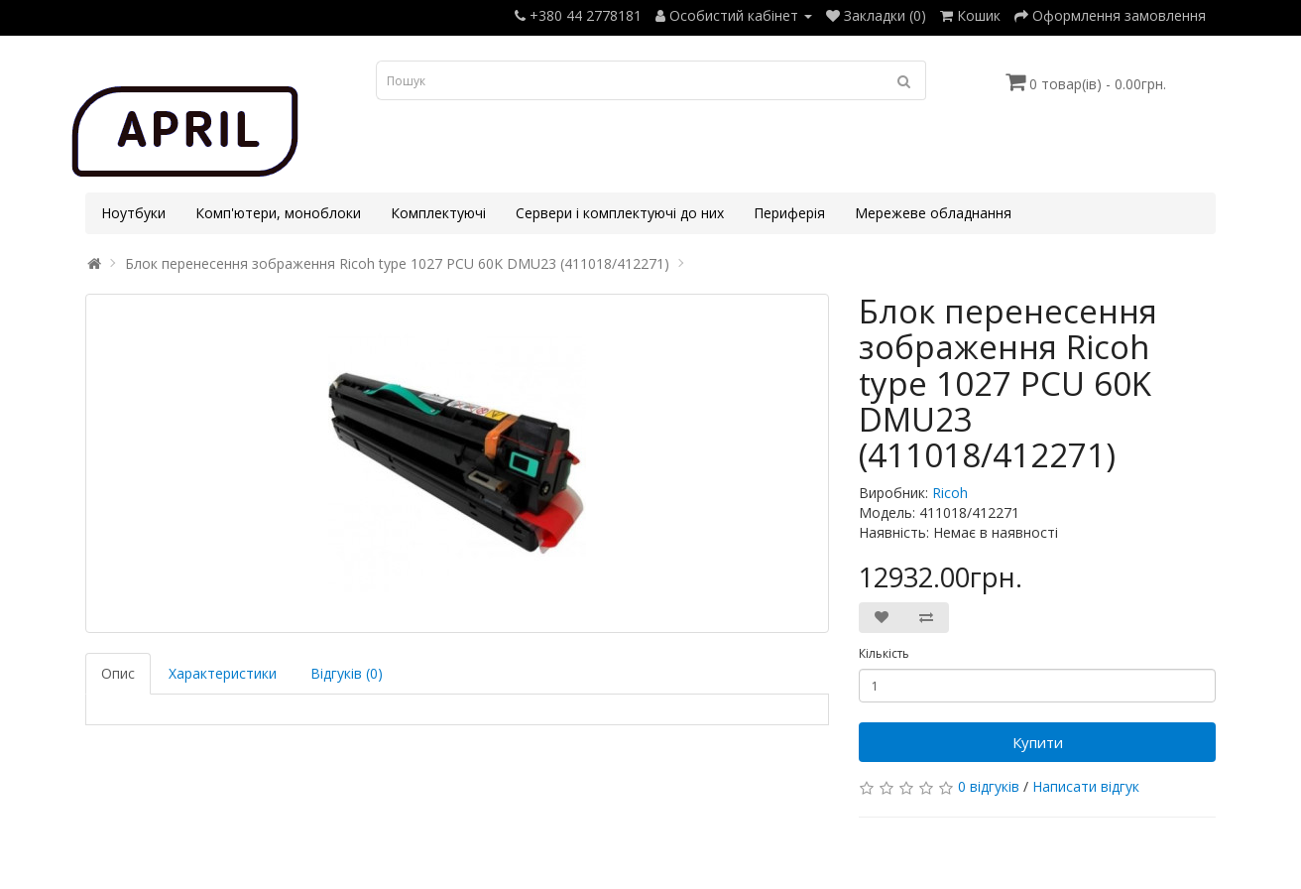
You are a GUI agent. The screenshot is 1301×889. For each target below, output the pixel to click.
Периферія (789, 212)
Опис (118, 673)
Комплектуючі (438, 212)
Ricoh (950, 492)
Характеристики (223, 673)
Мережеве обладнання (933, 212)
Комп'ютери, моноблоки (278, 212)
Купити (1037, 742)
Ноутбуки (133, 212)
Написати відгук (1085, 786)
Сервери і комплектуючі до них (620, 212)
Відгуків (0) (346, 673)
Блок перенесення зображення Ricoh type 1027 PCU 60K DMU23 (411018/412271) (397, 263)
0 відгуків (988, 786)
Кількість (884, 653)
